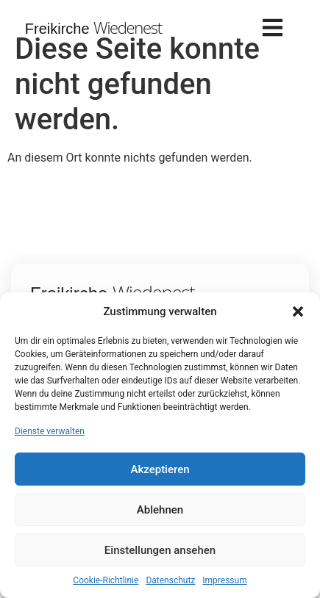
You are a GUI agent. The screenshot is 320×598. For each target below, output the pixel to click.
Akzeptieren (159, 469)
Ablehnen (160, 509)
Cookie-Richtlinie (105, 580)
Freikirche (93, 29)
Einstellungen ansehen (160, 550)
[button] (298, 311)
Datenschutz (170, 580)
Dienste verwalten (50, 431)
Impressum (224, 580)
